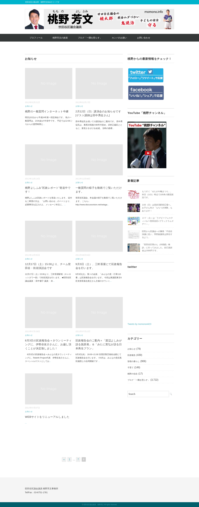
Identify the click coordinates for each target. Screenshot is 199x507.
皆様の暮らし (133, 361)
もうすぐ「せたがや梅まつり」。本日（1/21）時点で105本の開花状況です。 (158, 194)
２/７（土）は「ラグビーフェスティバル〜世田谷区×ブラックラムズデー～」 (158, 221)
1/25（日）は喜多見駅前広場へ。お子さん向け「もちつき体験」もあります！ (157, 208)
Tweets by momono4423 (139, 324)
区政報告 (131, 355)
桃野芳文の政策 (60, 37)
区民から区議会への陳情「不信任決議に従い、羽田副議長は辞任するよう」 (157, 234)
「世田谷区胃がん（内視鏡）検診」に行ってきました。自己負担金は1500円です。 (157, 247)
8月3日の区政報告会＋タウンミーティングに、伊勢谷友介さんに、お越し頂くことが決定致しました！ (48, 344)
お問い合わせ (143, 37)
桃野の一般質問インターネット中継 (47, 111)
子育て (130, 367)
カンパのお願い (119, 37)
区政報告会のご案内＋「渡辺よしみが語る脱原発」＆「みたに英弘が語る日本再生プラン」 (99, 344)
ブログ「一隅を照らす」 (90, 37)
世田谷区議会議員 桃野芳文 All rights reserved (100, 504)
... (44, 124)
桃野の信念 (132, 374)
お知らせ (28, 106)
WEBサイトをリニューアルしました (47, 416)
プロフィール (36, 37)
